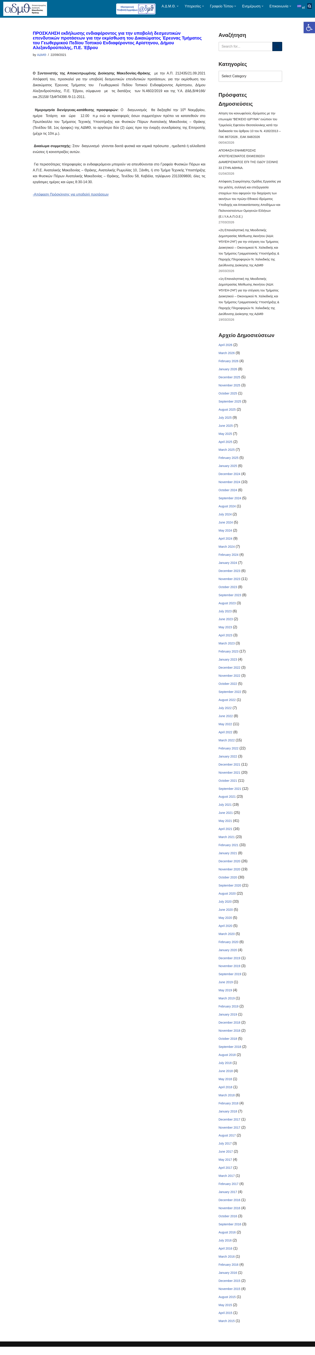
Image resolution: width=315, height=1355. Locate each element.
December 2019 (229, 964)
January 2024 (228, 566)
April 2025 (225, 444)
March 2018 (227, 1102)
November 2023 (229, 582)
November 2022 (229, 680)
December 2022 (229, 672)
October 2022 (228, 688)
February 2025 (228, 461)
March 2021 (227, 842)
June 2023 (226, 623)
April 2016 (225, 1256)
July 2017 (225, 1151)
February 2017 (228, 1191)
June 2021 (226, 818)
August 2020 (227, 899)
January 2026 (228, 371)
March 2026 (227, 355)
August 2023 (227, 607)
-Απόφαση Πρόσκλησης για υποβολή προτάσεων (71, 195)
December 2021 (229, 769)
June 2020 (226, 915)
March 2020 (227, 940)
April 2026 (225, 347)
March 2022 (227, 745)
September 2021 (230, 793)
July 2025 (225, 420)
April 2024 (225, 542)
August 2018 (227, 1061)
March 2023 (227, 647)
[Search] (245, 46)
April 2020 (225, 931)
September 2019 (230, 980)
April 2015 (225, 1321)
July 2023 (225, 615)
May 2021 (225, 826)
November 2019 (229, 972)
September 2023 (230, 599)
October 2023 (228, 590)
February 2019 (228, 1013)
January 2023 (228, 664)
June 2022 (226, 720)
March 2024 (227, 550)
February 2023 (228, 655)
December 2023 (229, 574)
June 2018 (226, 1078)
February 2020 (228, 948)
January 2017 (228, 1199)
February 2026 (228, 363)
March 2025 (227, 453)
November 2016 (229, 1215)
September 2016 (230, 1232)
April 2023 (225, 639)
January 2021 (228, 858)
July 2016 (225, 1248)
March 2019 (227, 1004)
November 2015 (229, 1297)
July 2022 (225, 712)
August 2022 (227, 704)
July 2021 (225, 810)
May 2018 (225, 1086)
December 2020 (229, 866)
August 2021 (227, 802)
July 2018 (225, 1069)
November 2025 (229, 387)
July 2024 (225, 517)
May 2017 (225, 1167)
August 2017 (227, 1143)
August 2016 (227, 1240)
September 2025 (230, 404)
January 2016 (228, 1281)
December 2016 (229, 1207)
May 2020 (225, 923)
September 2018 (230, 1053)
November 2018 (229, 1037)
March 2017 (227, 1183)
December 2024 (229, 477)
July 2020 (225, 907)
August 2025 (227, 412)
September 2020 (230, 891)
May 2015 (225, 1313)
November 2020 (229, 874)
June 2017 (226, 1159)
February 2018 (228, 1110)
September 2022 (230, 696)
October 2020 (228, 883)
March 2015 (227, 1329)
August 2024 (227, 509)
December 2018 (229, 1029)
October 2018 (228, 1045)
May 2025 (225, 436)
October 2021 (228, 785)
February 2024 (228, 558)
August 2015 (227, 1305)
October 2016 (228, 1224)
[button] (309, 27)
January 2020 (228, 956)
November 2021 (229, 777)
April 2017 (225, 1175)
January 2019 (228, 1021)
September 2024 (230, 501)
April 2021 (225, 834)
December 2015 (229, 1289)
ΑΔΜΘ (41, 55)
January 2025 (228, 469)
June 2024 (226, 525)
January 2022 (228, 761)
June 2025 (226, 428)
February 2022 (228, 753)
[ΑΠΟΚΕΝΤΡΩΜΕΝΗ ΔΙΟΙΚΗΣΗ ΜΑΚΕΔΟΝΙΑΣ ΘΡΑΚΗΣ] (25, 9)
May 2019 (225, 996)
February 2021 (228, 850)
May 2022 (225, 728)
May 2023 (225, 631)
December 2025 (229, 379)
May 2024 (225, 534)
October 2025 (228, 396)
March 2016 (227, 1264)
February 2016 (228, 1272)
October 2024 (228, 493)
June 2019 (226, 988)
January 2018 (228, 1118)
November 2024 (229, 485)
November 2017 (229, 1134)
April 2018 (225, 1094)
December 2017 (229, 1126)
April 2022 (225, 737)
